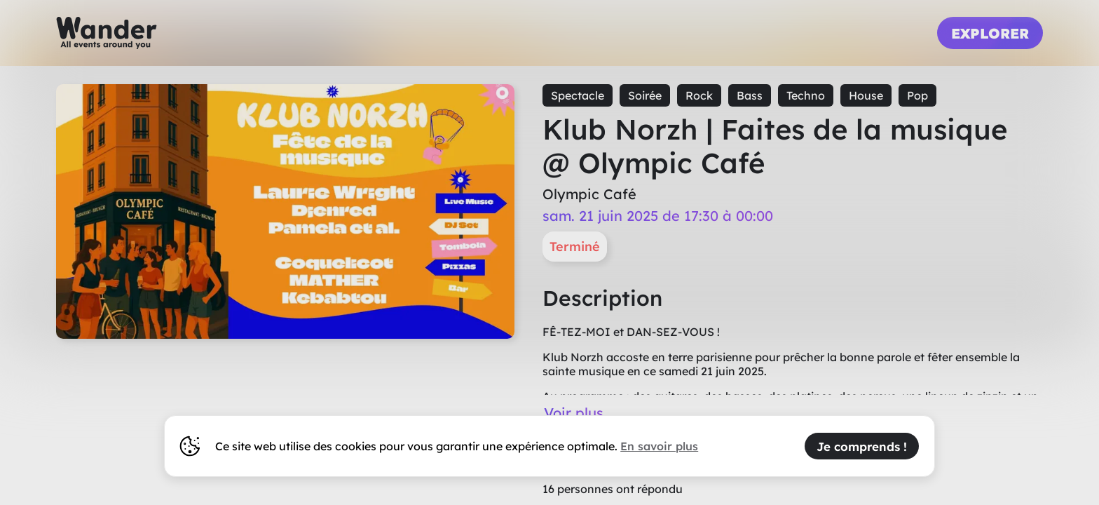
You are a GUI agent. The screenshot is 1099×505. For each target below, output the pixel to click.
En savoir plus (659, 446)
